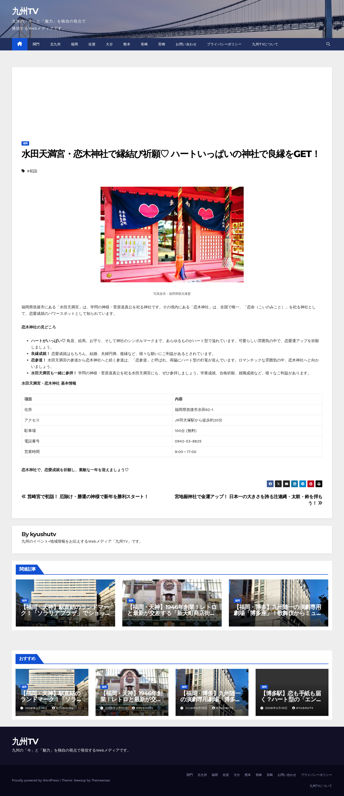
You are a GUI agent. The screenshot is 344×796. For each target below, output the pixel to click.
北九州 (55, 44)
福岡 (74, 44)
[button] (328, 44)
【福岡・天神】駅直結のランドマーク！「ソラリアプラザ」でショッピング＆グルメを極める (65, 613)
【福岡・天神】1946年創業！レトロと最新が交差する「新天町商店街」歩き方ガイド (172, 613)
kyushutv (43, 534)
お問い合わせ (186, 44)
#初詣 (32, 171)
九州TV (25, 11)
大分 (109, 44)
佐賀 (91, 44)
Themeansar (100, 780)
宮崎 (161, 44)
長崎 (144, 44)
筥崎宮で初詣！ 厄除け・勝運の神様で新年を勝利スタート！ (85, 496)
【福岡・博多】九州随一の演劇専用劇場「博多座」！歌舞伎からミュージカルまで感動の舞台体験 (278, 613)
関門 (36, 44)
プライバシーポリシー (224, 44)
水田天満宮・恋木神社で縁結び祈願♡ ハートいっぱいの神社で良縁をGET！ (171, 153)
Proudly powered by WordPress (36, 780)
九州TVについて (265, 44)
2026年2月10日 (37, 708)
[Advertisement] (172, 100)
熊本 (126, 44)
